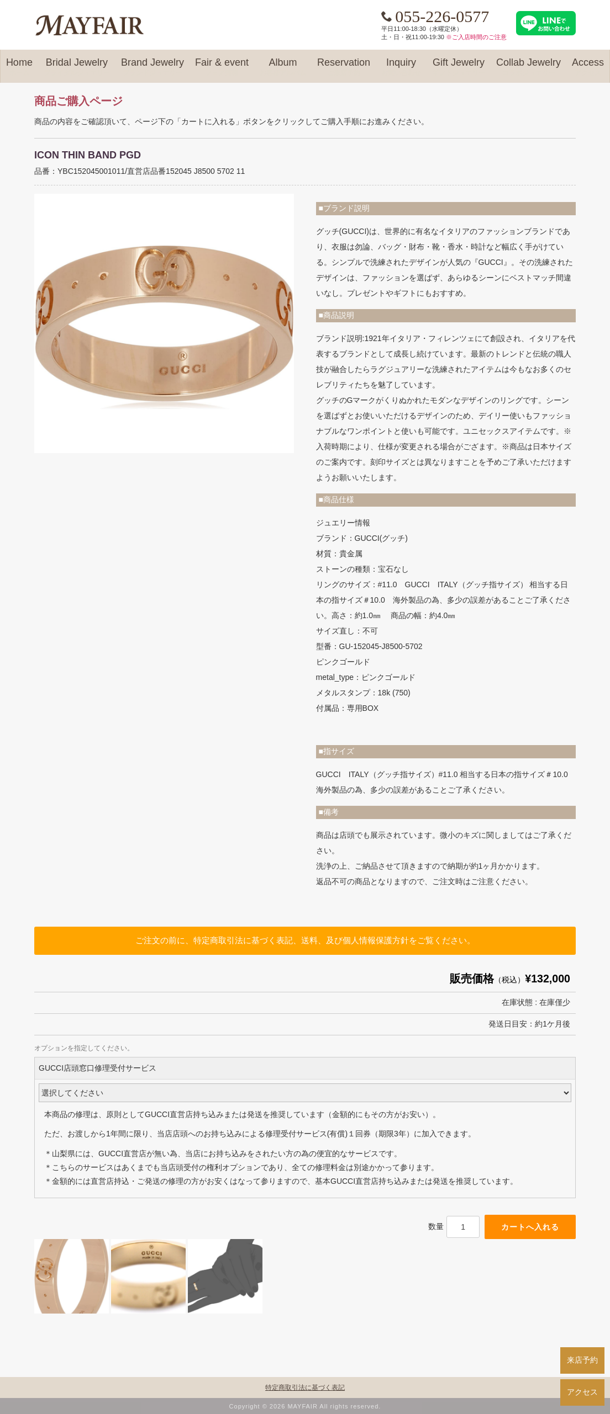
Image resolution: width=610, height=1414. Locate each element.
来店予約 (582, 1359)
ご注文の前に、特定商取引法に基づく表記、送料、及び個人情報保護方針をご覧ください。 (305, 940)
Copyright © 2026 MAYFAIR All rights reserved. (305, 1406)
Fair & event (222, 67)
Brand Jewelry (152, 67)
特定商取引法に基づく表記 (305, 1387)
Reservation (343, 67)
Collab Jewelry (528, 67)
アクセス (582, 1392)
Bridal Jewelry (77, 67)
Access (588, 67)
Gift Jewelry (458, 67)
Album (283, 67)
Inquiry (401, 67)
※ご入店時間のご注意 (476, 37)
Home (19, 67)
